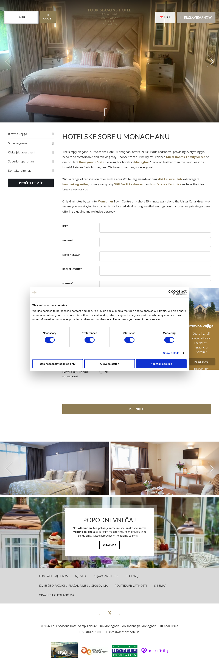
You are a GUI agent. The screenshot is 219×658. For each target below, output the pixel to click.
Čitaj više (109, 545)
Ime (65, 226)
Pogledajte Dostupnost (201, 363)
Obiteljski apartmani (21, 152)
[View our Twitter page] (109, 614)
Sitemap (160, 586)
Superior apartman (21, 161)
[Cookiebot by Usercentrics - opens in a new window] (171, 292)
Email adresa (71, 254)
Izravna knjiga (17, 134)
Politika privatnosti (131, 586)
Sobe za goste (17, 143)
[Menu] (21, 17)
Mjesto (80, 576)
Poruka (67, 283)
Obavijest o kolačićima (56, 595)
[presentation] (126, 390)
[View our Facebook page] (99, 613)
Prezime (67, 240)
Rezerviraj (196, 17)
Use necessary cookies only (57, 363)
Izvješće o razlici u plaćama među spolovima (73, 586)
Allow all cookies (161, 363)
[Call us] (89, 632)
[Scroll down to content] (106, 112)
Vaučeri (48, 16)
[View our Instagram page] (119, 613)
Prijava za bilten (106, 576)
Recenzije (133, 576)
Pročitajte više (31, 183)
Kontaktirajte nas (19, 171)
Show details (171, 352)
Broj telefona (72, 269)
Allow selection (109, 363)
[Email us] (122, 632)
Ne (107, 372)
